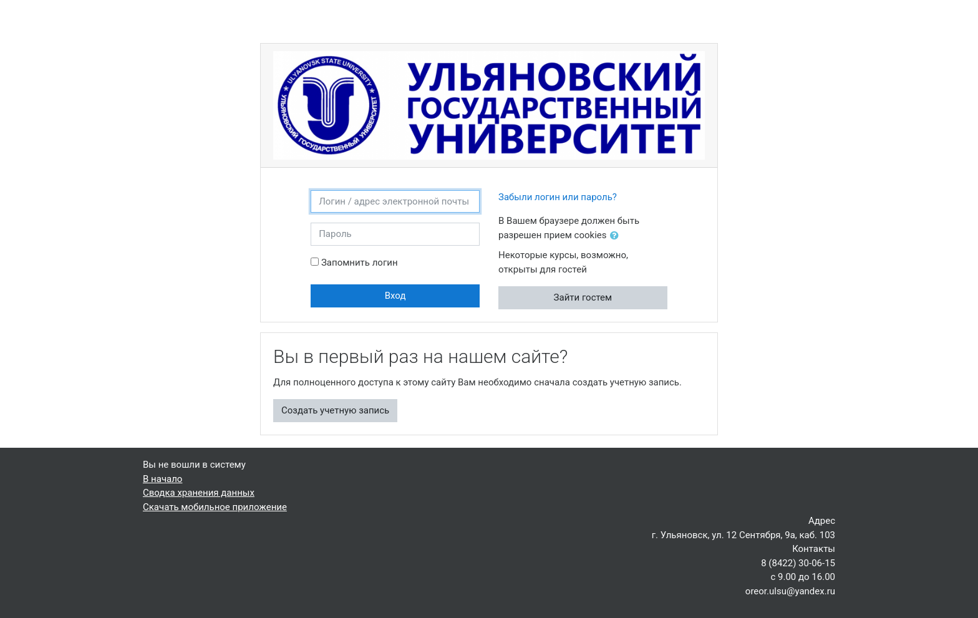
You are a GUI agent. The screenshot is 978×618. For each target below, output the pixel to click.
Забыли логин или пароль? (557, 197)
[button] (617, 236)
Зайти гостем (583, 297)
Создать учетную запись (335, 410)
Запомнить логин (359, 262)
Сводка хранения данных (198, 492)
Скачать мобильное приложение (215, 507)
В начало (162, 479)
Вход (395, 295)
